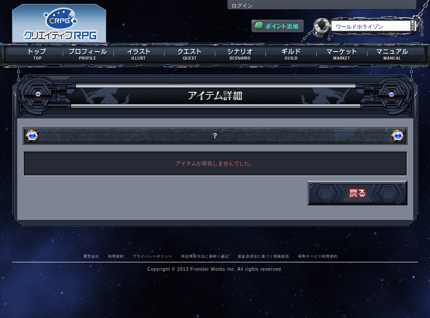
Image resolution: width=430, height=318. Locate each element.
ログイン (242, 6)
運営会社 (91, 256)
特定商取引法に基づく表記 (205, 256)
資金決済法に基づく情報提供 (263, 256)
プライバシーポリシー (152, 256)
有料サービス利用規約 (318, 256)
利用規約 (116, 256)
